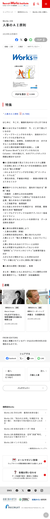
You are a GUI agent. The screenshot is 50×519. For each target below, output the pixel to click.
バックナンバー (31, 388)
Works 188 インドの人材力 (15, 442)
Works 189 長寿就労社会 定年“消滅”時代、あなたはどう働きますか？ (23, 435)
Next (47, 297)
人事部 (20, 46)
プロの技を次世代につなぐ (14, 373)
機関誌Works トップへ (38, 448)
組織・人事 (9, 46)
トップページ (8, 12)
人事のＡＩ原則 (17, 114)
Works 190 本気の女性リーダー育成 (19, 428)
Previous (3, 297)
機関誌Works (23, 12)
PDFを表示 (25, 94)
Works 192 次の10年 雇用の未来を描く (21, 412)
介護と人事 (38, 371)
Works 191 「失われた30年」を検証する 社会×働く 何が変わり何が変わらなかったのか (23, 420)
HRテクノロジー (34, 46)
